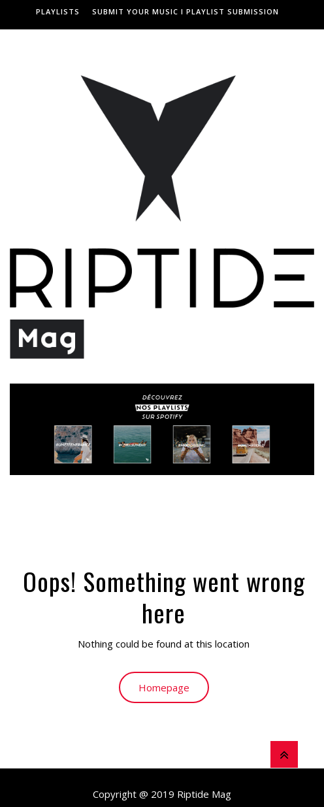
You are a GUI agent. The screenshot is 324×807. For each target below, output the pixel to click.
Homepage (163, 687)
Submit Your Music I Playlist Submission (185, 11)
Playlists (58, 11)
